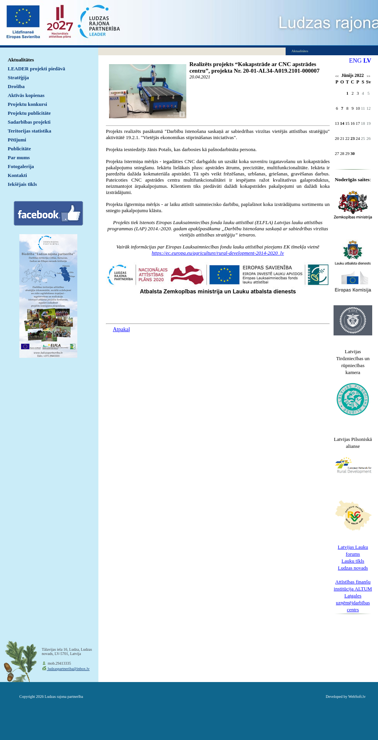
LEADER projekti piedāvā (36, 68)
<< (337, 76)
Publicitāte (19, 148)
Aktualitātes (21, 60)
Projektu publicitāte (29, 113)
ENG (355, 60)
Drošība (16, 86)
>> (368, 76)
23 (353, 138)
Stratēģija (18, 77)
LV (367, 60)
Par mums (19, 157)
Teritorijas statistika (29, 131)
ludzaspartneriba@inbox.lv (68, 669)
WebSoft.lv (357, 696)
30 (353, 153)
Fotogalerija (21, 166)
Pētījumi (17, 140)
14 (342, 123)
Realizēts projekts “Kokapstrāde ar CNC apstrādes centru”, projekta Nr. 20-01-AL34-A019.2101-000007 (254, 67)
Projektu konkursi (27, 104)
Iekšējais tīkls (22, 184)
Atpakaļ (121, 329)
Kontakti (17, 175)
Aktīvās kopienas (26, 95)
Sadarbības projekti (29, 122)
